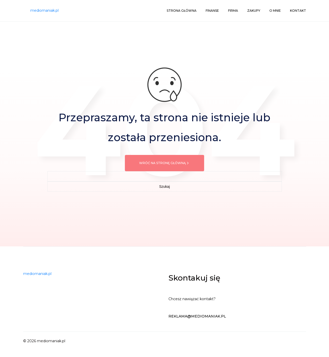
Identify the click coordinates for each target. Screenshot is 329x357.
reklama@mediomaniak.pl (197, 316)
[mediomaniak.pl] (44, 11)
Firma (233, 10)
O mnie (275, 10)
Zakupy (253, 10)
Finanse (212, 10)
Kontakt (298, 10)
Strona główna (181, 10)
